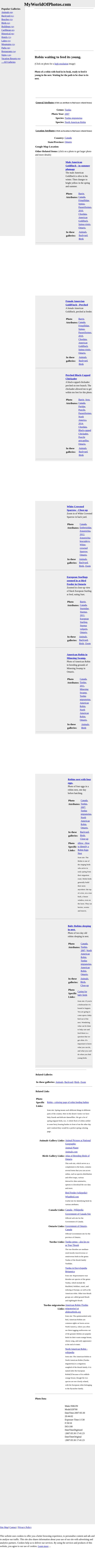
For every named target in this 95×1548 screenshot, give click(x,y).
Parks (5, 48)
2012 (82, 534)
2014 (80, 423)
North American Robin (75, 122)
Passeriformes (84, 207)
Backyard (83, 235)
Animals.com (71, 1152)
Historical (7, 33)
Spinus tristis (84, 224)
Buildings (7, 26)
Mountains (8, 44)
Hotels (6, 37)
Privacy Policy (24, 1527)
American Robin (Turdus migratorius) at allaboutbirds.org (76, 1308)
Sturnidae (84, 608)
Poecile (81, 410)
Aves (87, 399)
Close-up (84, 839)
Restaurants (8, 51)
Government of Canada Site (78, 1214)
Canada (68, 138)
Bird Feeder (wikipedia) (76, 1193)
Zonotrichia (85, 531)
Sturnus (83, 612)
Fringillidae (83, 200)
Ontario (68, 142)
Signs (6, 55)
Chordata (82, 214)
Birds (81, 239)
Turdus (68, 110)
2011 (82, 615)
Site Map (4, 1527)
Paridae (81, 406)
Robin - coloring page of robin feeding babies (68, 1102)
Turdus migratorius (73, 118)
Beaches (7, 19)
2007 (67, 114)
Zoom (88, 566)
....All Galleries (8, 62)
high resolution (61, 64)
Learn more (43, 1546)
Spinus (81, 204)
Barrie (81, 193)
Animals (82, 232)
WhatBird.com (72, 1197)
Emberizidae (85, 527)
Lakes (6, 41)
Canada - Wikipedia (74, 1210)
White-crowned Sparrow (84, 548)
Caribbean (7, 30)
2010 (80, 210)
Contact (12, 1527)
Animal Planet (71, 1148)
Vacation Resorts (11, 58)
